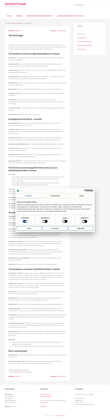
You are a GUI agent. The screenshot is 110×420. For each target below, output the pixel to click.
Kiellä (29, 228)
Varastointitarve (81, 38)
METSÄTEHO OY (60, 415)
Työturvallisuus (81, 49)
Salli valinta (55, 228)
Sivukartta (43, 406)
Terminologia (81, 34)
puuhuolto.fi (43, 402)
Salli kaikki (80, 228)
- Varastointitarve (58, 30)
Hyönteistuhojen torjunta (84, 45)
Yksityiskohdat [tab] (55, 195)
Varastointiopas (15, 3)
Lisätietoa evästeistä (46, 396)
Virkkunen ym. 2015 (19, 372)
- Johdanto (14, 30)
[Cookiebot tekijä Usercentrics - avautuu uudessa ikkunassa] (85, 190)
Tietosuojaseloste (45, 394)
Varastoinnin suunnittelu (84, 41)
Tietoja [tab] (81, 195)
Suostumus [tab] (28, 195)
